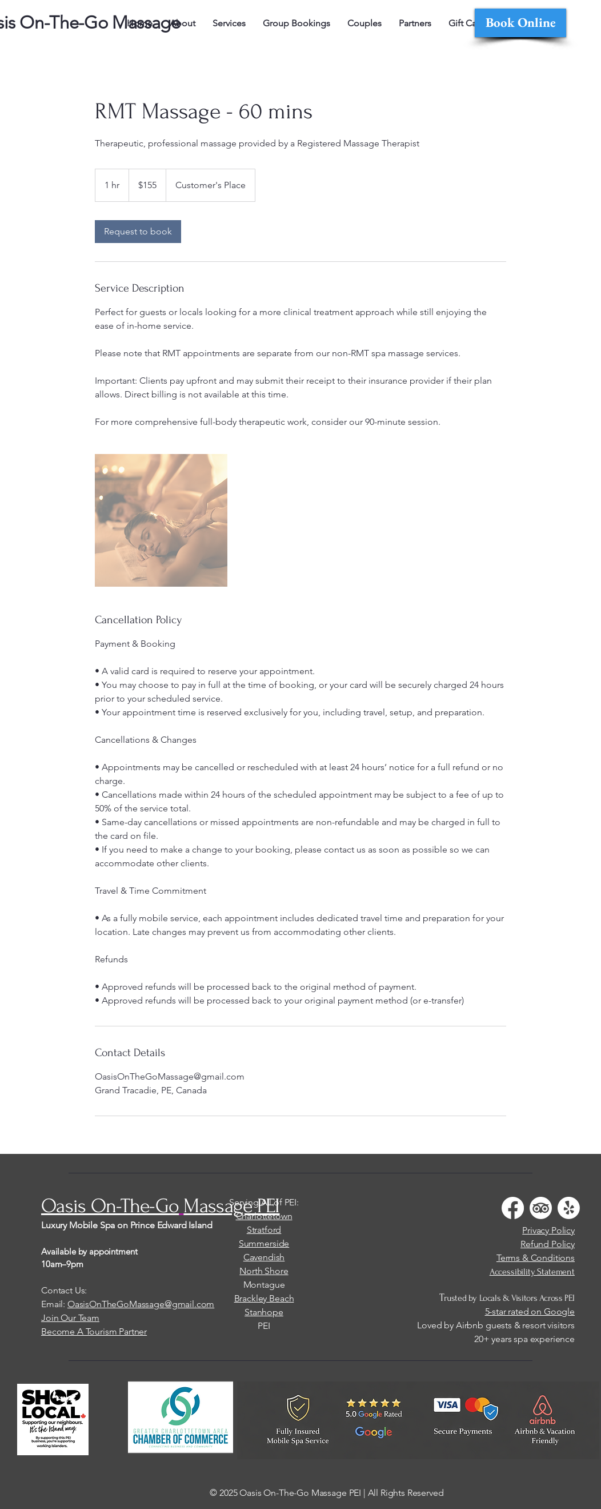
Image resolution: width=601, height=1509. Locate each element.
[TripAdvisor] (541, 1208)
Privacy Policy (548, 1230)
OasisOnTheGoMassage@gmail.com (140, 1304)
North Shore (263, 1270)
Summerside (264, 1243)
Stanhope (264, 1312)
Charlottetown (264, 1216)
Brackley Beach (264, 1298)
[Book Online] (520, 23)
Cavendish (264, 1257)
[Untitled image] (161, 520)
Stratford (264, 1229)
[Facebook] (513, 1208)
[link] (138, 231)
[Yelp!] (569, 1208)
